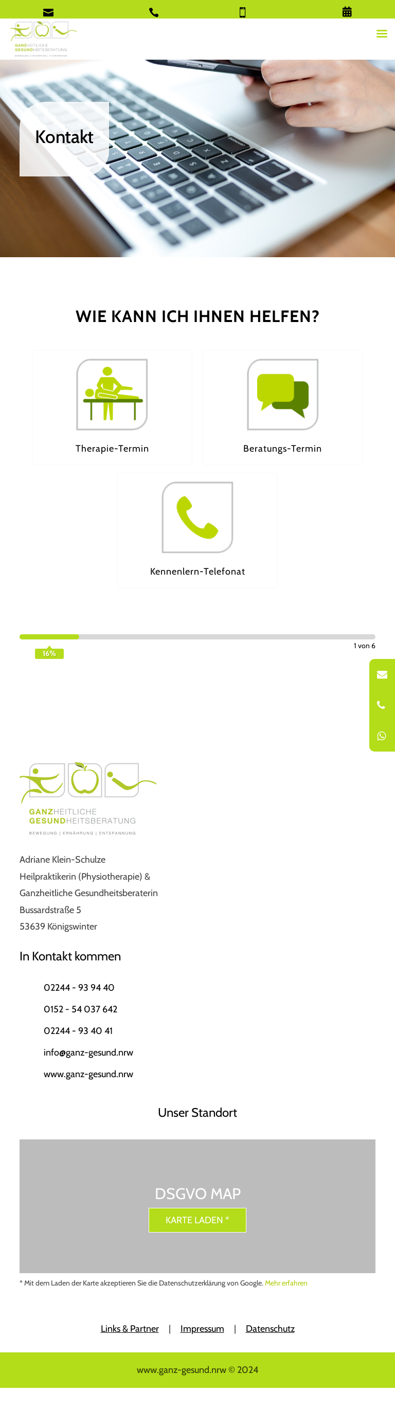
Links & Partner (130, 1328)
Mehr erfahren (286, 1283)
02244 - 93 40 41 (78, 1031)
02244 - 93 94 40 (79, 987)
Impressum (202, 1328)
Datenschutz (270, 1328)
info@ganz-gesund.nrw (88, 1052)
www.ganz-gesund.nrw (88, 1074)
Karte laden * (197, 1220)
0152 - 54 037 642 (80, 1009)
